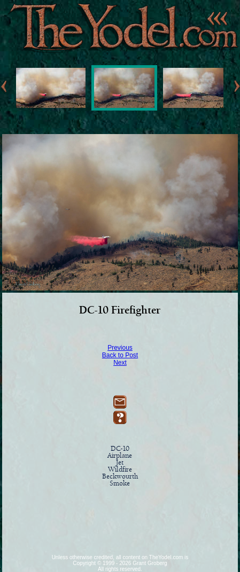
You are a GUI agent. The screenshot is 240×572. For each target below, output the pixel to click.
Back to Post (120, 355)
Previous (120, 347)
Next (120, 362)
